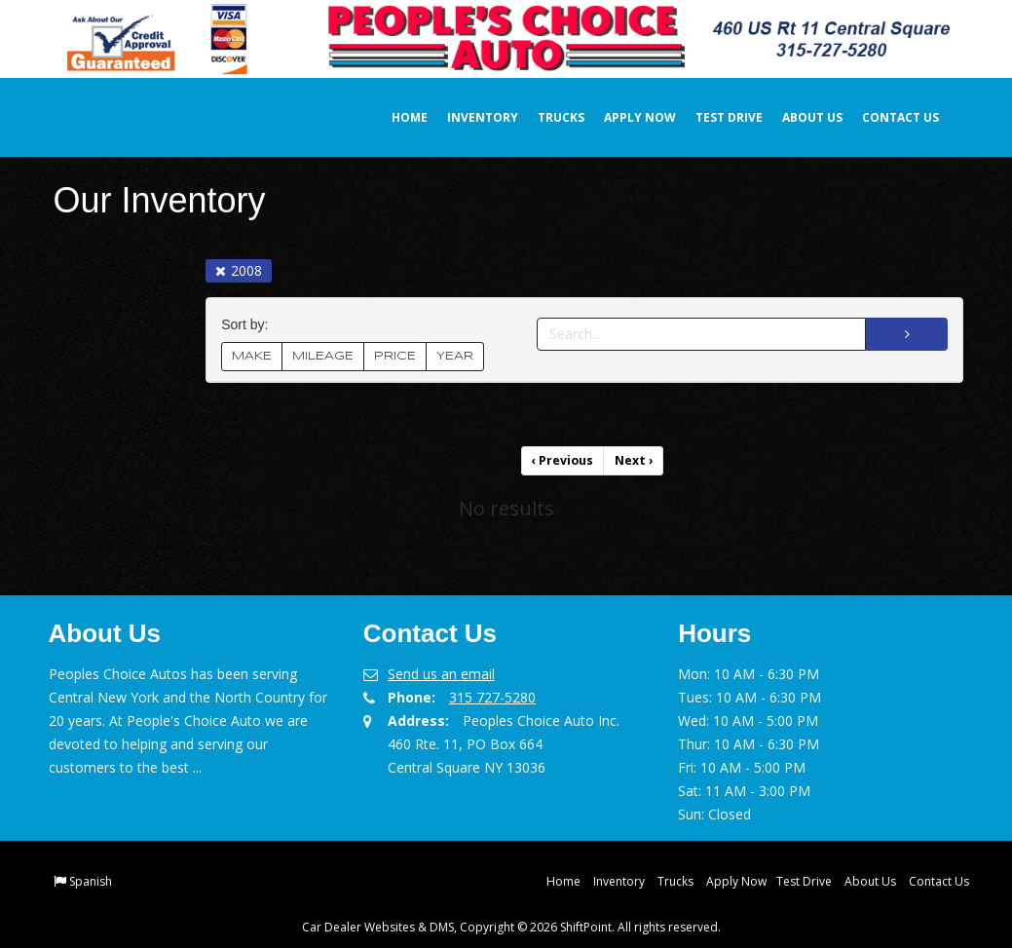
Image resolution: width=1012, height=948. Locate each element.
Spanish (90, 880)
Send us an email (441, 673)
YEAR (454, 356)
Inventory (469, 117)
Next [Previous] (633, 460)
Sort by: (248, 325)
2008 (238, 270)
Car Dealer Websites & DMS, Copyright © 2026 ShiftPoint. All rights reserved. (511, 926)
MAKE (252, 356)
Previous (563, 460)
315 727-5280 (492, 696)
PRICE (395, 356)
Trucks (547, 117)
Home (396, 117)
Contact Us (886, 117)
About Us (798, 117)
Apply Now (626, 117)
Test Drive (715, 117)
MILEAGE (323, 356)
